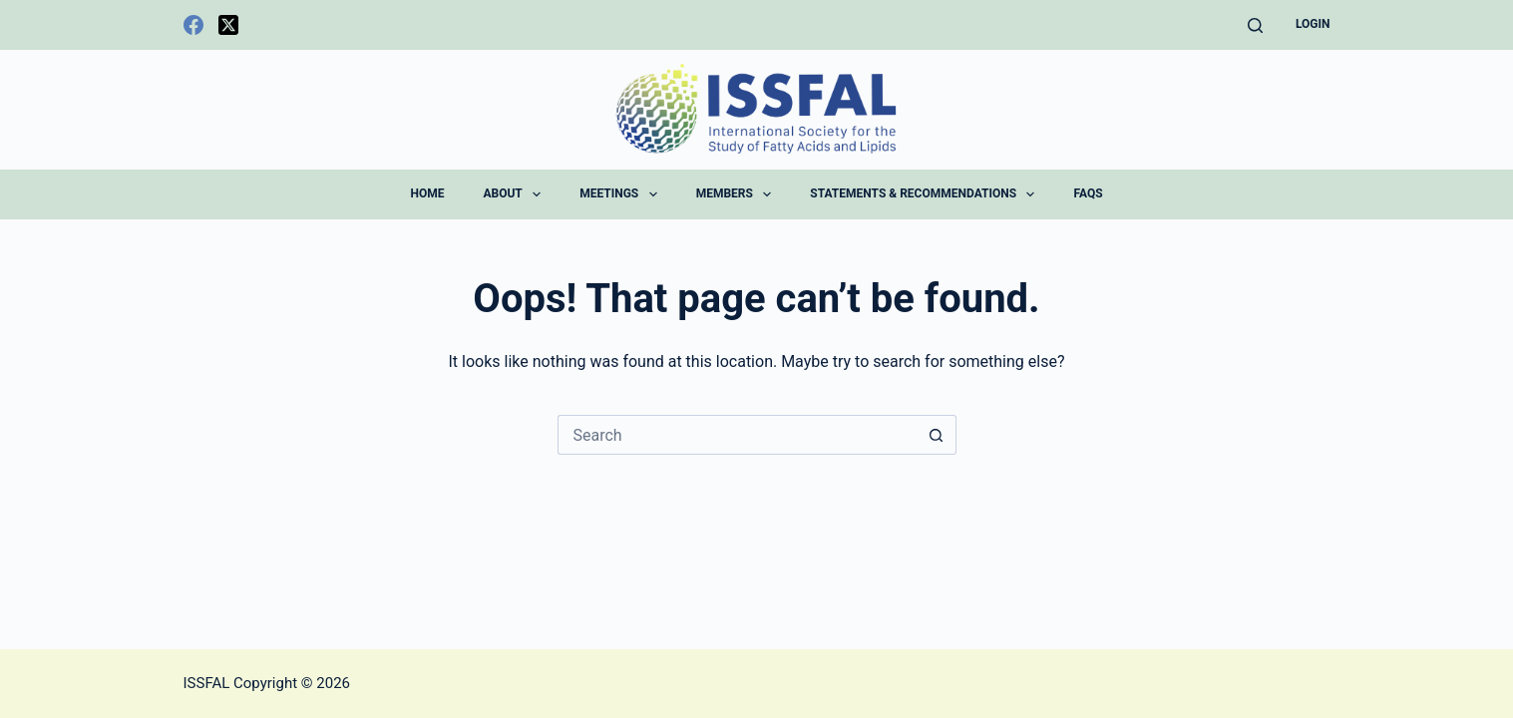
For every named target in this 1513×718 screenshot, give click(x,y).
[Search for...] (737, 435)
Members (738, 194)
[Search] (1255, 25)
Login (1313, 24)
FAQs (1087, 193)
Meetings (622, 194)
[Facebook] (193, 25)
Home (427, 193)
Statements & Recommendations (926, 194)
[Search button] (936, 435)
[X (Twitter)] (228, 25)
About (516, 194)
